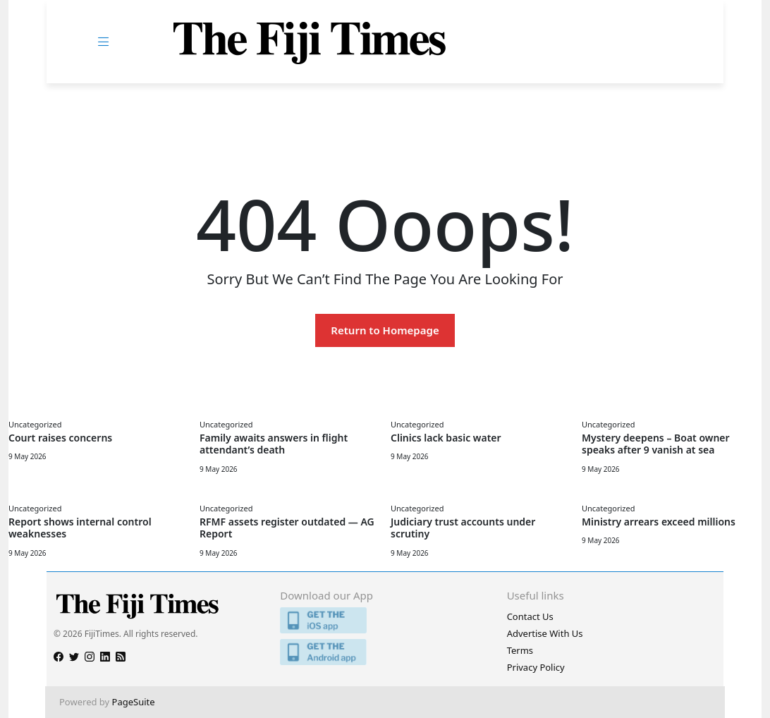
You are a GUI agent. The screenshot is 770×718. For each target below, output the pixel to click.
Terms (520, 650)
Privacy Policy (536, 667)
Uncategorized (34, 424)
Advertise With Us (545, 633)
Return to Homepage (385, 330)
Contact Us (530, 616)
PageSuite (133, 701)
